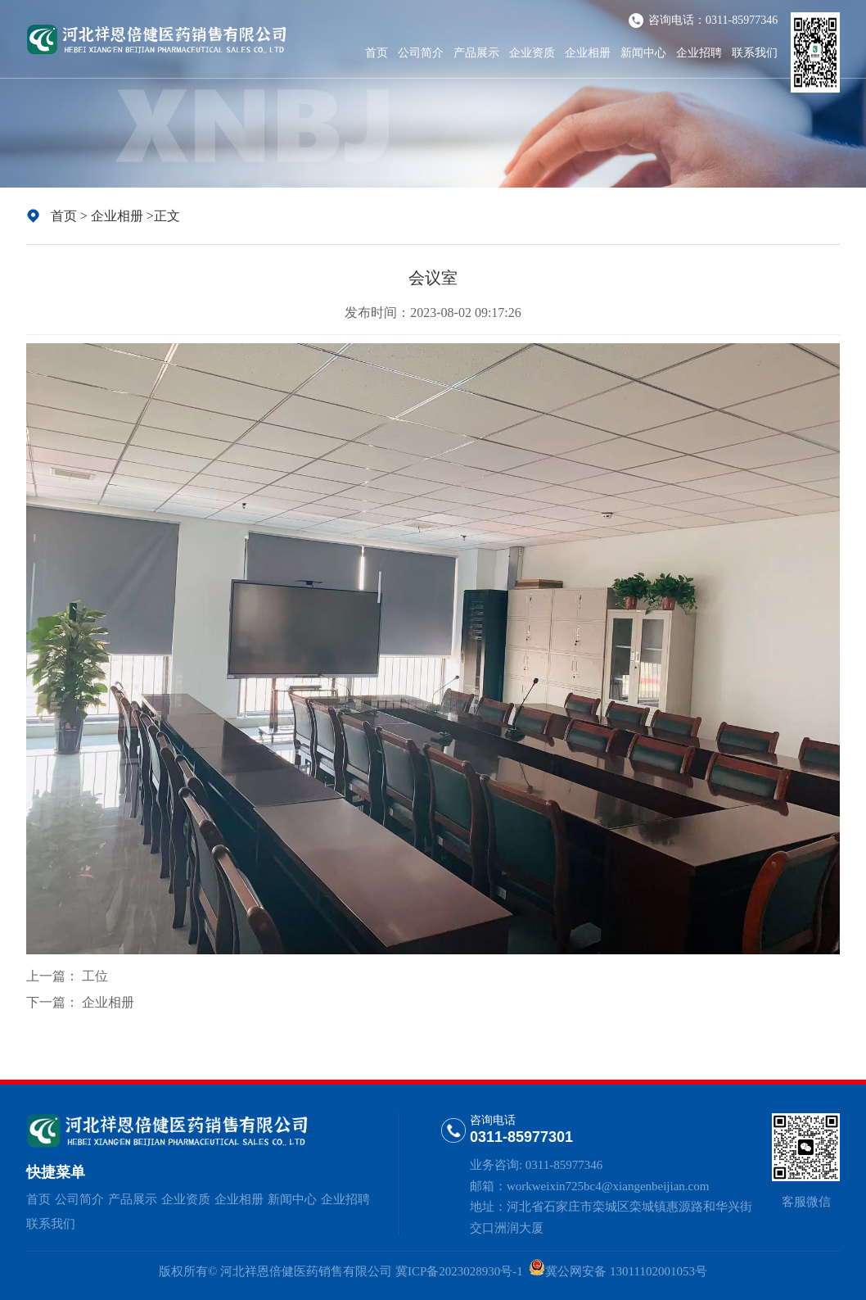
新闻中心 (643, 53)
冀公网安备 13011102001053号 (626, 1271)
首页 (376, 53)
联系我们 (755, 53)
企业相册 (588, 53)
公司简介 (421, 53)
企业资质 (532, 53)
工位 (95, 976)
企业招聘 (699, 53)
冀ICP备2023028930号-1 (458, 1271)
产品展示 (476, 53)
